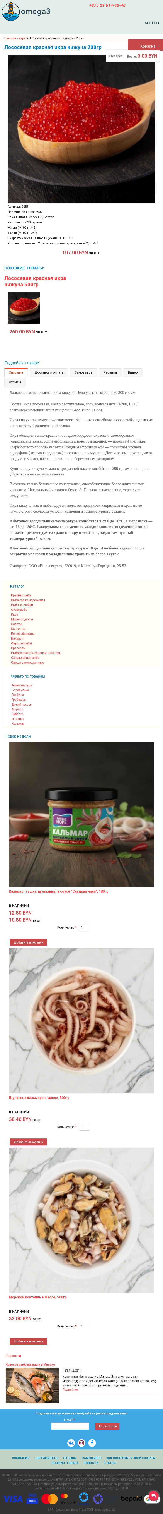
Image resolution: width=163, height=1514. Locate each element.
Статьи (110, 1463)
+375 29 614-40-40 (107, 5)
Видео (133, 372)
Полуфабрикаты (22, 633)
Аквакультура (22, 685)
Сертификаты (46, 1458)
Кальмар (18, 723)
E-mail (69, 1420)
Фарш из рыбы (21, 643)
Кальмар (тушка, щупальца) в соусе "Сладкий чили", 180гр (58, 891)
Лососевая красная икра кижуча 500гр (35, 281)
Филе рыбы (19, 609)
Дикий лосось (22, 704)
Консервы (18, 629)
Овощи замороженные (27, 662)
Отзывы (15, 382)
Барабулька (20, 690)
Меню (152, 23)
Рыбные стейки (22, 605)
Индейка (18, 719)
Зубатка (17, 714)
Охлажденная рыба (25, 657)
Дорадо (17, 709)
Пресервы (18, 648)
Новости (13, 1355)
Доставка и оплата (49, 372)
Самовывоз (83, 372)
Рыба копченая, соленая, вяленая (35, 653)
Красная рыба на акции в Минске (30, 1364)
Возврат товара (65, 1463)
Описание (16, 372)
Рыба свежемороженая (28, 600)
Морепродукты (22, 619)
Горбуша (18, 695)
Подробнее (71, 1389)
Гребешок (19, 699)
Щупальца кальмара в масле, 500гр (39, 1098)
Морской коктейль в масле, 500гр (38, 1297)
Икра (14, 614)
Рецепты (110, 372)
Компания (20, 1458)
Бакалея (17, 638)
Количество (67, 927)
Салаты (16, 624)
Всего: (132, 56)
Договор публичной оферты (131, 1458)
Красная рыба (21, 595)
